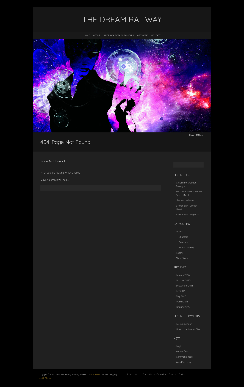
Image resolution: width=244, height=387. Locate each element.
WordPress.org (183, 362)
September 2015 (184, 285)
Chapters (183, 236)
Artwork (142, 35)
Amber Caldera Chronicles (119, 35)
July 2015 (180, 291)
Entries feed (182, 351)
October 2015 (183, 280)
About (96, 35)
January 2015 (183, 306)
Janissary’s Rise (192, 329)
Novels (179, 231)
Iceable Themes (45, 378)
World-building (186, 247)
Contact (155, 35)
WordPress (95, 374)
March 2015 (182, 301)
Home (87, 35)
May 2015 (181, 296)
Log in (179, 346)
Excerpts (183, 242)
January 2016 (183, 275)
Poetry (179, 252)
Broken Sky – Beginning (188, 214)
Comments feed (184, 356)
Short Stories (182, 258)
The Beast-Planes (185, 200)
